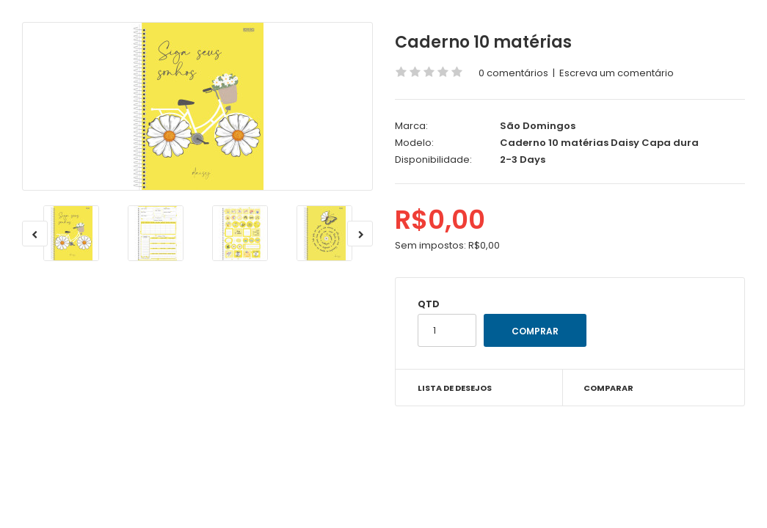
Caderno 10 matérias (483, 42)
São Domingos (537, 126)
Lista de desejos (455, 388)
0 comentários (513, 73)
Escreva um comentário (616, 73)
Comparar (608, 388)
